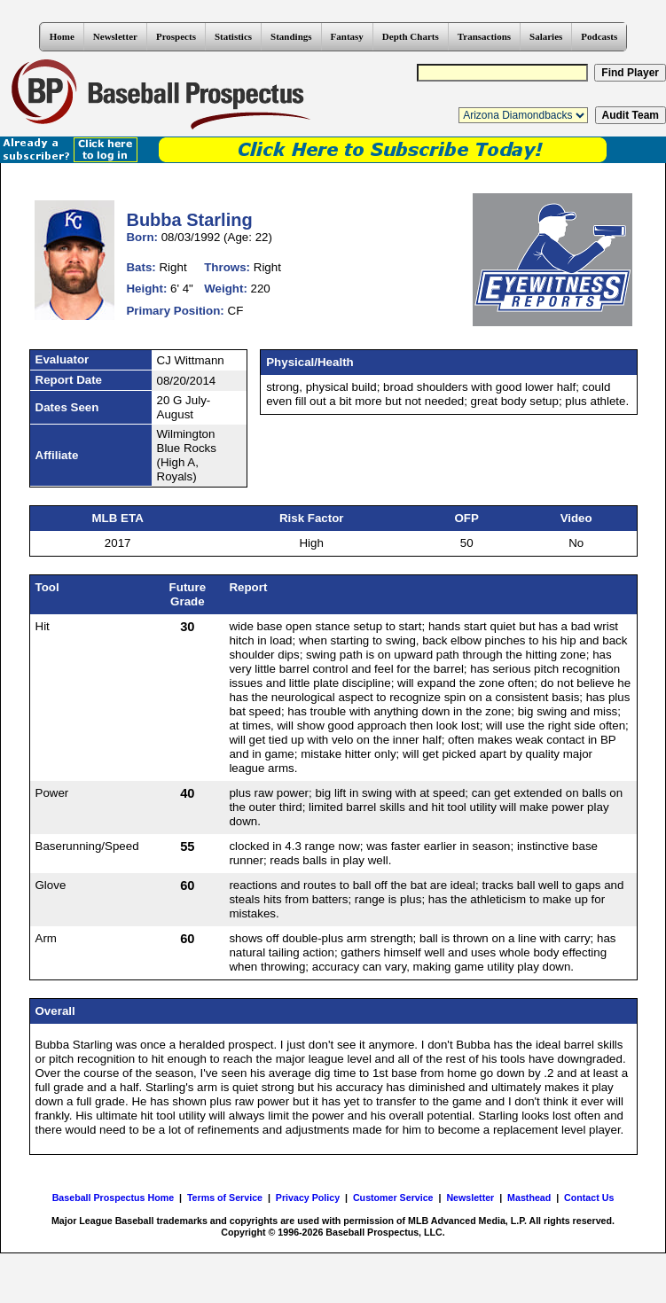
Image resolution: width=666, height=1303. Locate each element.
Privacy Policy (308, 1197)
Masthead (529, 1197)
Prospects (176, 36)
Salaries (545, 36)
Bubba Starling (189, 220)
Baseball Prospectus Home (113, 1197)
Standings (290, 36)
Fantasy (347, 36)
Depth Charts (410, 36)
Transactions (484, 36)
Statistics (233, 36)
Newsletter (115, 36)
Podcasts (599, 36)
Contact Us (589, 1197)
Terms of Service (224, 1197)
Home (62, 36)
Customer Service (393, 1197)
